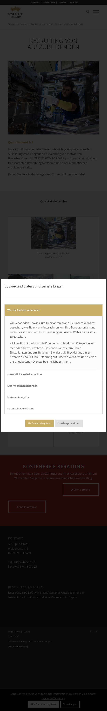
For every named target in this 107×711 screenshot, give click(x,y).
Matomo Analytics (18, 397)
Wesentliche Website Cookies (24, 374)
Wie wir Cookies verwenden (23, 310)
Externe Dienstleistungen (22, 385)
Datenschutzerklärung (20, 408)
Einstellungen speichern (68, 423)
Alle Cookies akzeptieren (39, 423)
